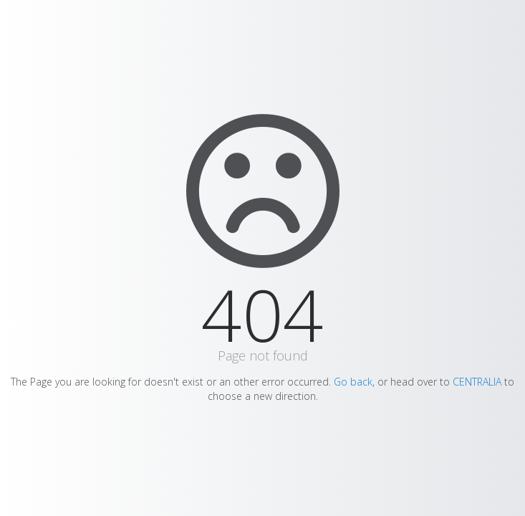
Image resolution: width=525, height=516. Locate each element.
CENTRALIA (477, 381)
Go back (353, 381)
